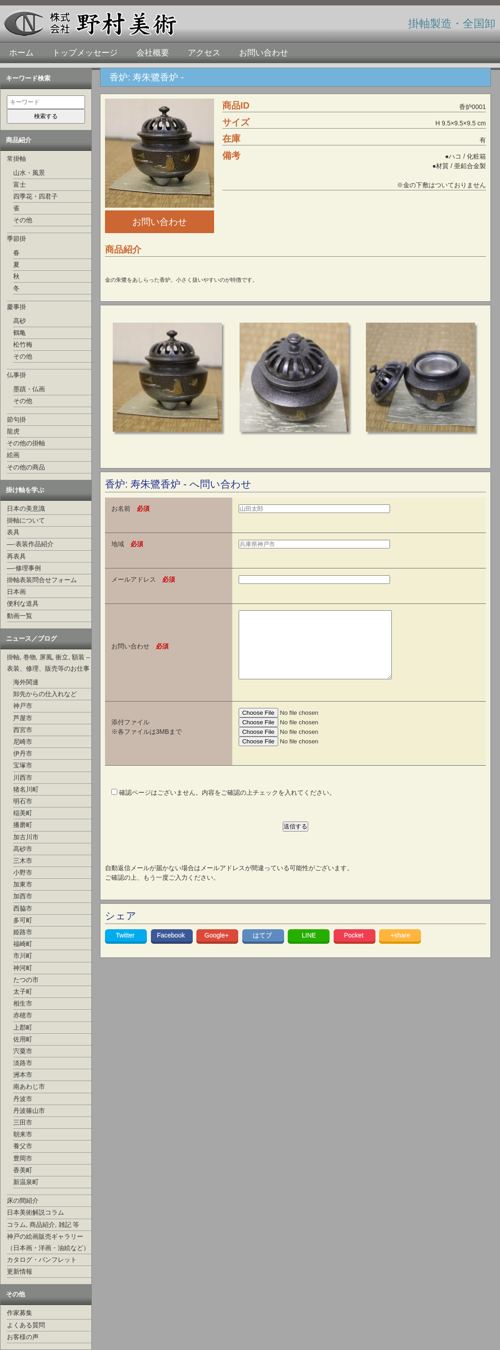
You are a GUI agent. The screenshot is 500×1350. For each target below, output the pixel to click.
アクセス (204, 52)
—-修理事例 (24, 568)
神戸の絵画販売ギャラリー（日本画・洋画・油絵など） (48, 1242)
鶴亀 (19, 332)
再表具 (16, 556)
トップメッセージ (85, 52)
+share (400, 948)
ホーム (21, 52)
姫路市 (22, 932)
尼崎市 (22, 741)
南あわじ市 (29, 1086)
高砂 (19, 320)
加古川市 (26, 837)
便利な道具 (23, 603)
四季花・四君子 (35, 196)
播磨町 (22, 824)
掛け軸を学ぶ (25, 489)
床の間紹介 (23, 1200)
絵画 (13, 454)
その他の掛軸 (26, 443)
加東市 (22, 884)
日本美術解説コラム (35, 1212)
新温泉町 (26, 1182)
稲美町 (22, 813)
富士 (19, 184)
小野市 (22, 872)
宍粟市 (22, 1051)
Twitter (126, 948)
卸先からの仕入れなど (45, 693)
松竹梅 (22, 344)
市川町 (22, 955)
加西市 (22, 896)
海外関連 (26, 682)
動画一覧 (19, 615)
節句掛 (16, 419)
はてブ (263, 948)
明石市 (22, 801)
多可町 (22, 920)
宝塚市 (22, 765)
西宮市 (22, 729)
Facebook (171, 948)
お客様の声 (23, 1336)
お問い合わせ (263, 52)
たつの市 (26, 979)
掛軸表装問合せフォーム (42, 579)
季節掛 (16, 238)
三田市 (22, 1122)
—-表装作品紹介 (30, 544)
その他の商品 (26, 467)
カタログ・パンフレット (42, 1259)
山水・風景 (29, 172)
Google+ (217, 948)
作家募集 (19, 1312)
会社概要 (152, 52)
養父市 (22, 1146)
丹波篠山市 (29, 1110)
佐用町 (22, 1039)
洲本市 (22, 1074)
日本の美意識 (26, 508)
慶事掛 (16, 306)
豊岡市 (22, 1158)
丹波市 (22, 1098)
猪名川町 (26, 789)
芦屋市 (22, 718)
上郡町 (22, 1027)
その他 (22, 220)
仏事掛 (16, 375)
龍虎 (13, 431)
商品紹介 (18, 140)
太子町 (22, 991)
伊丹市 (22, 753)
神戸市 (22, 705)
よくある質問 (26, 1325)
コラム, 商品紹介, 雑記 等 (43, 1224)
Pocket (354, 948)
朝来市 (22, 1134)
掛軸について (26, 520)
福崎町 (22, 943)
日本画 (16, 591)
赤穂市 (22, 1015)
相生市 (22, 1003)
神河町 (22, 967)
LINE (309, 948)
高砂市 (22, 848)
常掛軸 (16, 158)
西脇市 (22, 908)
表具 (13, 532)
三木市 (22, 860)
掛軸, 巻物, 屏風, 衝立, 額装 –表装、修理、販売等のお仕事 (48, 662)
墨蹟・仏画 (29, 389)
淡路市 (22, 1062)
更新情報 (19, 1271)
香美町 (22, 1170)
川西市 (22, 777)
